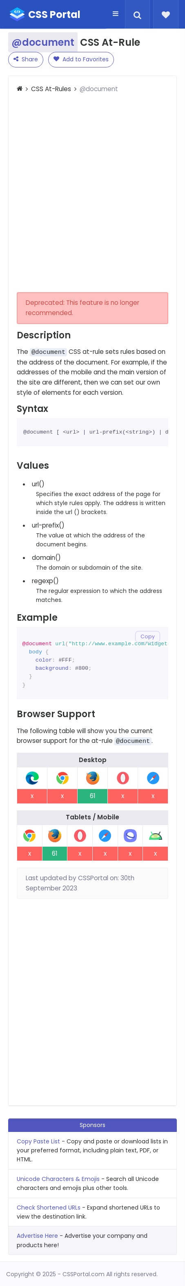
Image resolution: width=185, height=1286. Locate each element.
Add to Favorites (81, 59)
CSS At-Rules (51, 89)
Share (25, 59)
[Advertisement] (92, 193)
